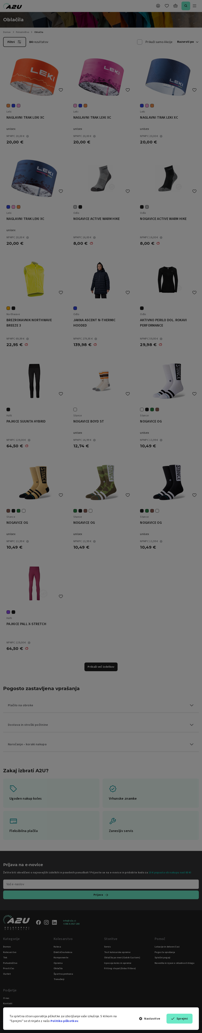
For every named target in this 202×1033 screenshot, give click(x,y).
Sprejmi (179, 1018)
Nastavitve (149, 1018)
